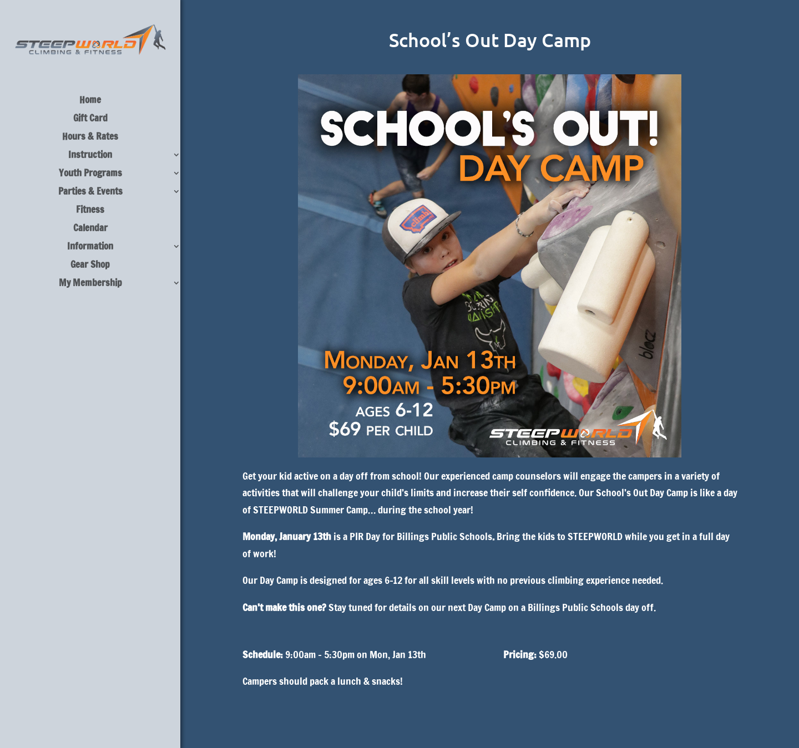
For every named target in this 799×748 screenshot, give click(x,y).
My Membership (90, 284)
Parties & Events (90, 192)
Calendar (90, 229)
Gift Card (90, 119)
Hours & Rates (90, 138)
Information (90, 247)
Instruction (90, 156)
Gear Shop (90, 266)
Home (90, 101)
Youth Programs (90, 174)
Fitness (90, 211)
